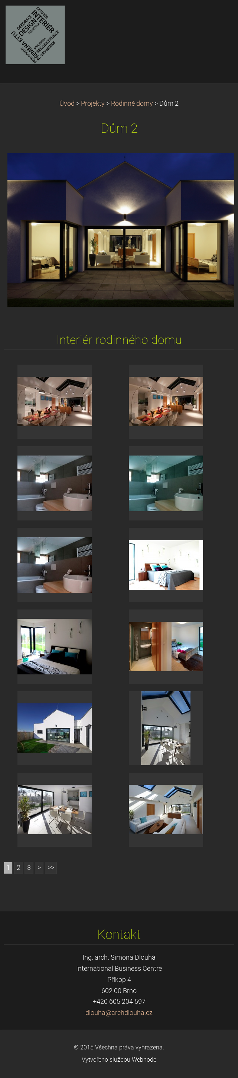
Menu (217, 17)
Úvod (67, 103)
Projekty (93, 103)
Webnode (144, 1059)
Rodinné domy (132, 103)
